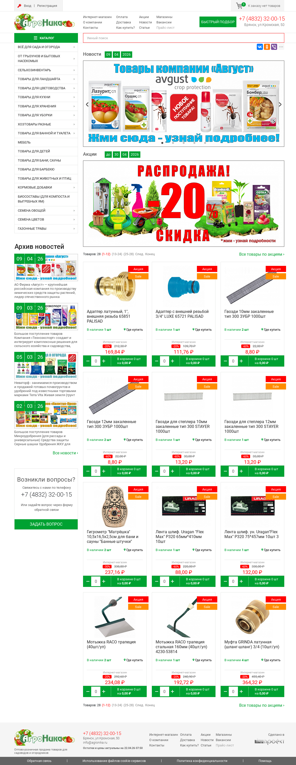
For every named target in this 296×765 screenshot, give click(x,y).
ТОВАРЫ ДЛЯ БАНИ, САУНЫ (39, 160)
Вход (27, 6)
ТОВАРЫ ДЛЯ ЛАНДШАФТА (39, 79)
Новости (145, 22)
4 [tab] (194, 143)
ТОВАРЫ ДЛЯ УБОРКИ (35, 115)
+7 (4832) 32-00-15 (262, 19)
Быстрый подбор (218, 22)
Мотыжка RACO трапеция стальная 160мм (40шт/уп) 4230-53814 (181, 647)
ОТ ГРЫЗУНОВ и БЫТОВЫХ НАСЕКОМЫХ (39, 58)
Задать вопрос (46, 524)
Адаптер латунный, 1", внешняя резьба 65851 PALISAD (108, 316)
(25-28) (129, 254)
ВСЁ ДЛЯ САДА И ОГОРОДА (39, 47)
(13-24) (117, 254)
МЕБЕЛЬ (24, 142)
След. (139, 254)
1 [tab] (162, 143)
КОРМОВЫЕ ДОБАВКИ (35, 187)
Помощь (265, 761)
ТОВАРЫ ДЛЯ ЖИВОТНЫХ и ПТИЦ (44, 178)
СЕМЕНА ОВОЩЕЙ (31, 210)
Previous (87, 104)
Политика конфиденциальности (202, 761)
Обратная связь (39, 761)
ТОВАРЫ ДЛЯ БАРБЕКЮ (36, 169)
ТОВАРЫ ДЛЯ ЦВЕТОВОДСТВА (41, 88)
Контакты (90, 28)
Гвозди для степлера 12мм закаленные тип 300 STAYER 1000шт (251, 426)
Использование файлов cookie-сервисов (114, 761)
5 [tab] (205, 143)
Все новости (64, 453)
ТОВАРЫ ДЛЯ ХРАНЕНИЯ (37, 106)
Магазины (164, 17)
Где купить (133, 329)
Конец (150, 254)
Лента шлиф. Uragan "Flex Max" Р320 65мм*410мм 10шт (180, 536)
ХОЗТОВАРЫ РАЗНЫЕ (34, 124)
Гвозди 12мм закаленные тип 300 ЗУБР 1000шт (111, 424)
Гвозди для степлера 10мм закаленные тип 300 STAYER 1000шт (183, 426)
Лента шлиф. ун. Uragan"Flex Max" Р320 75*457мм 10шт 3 (251, 534)
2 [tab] (173, 143)
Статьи (144, 28)
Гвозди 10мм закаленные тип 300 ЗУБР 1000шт (249, 314)
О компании (92, 22)
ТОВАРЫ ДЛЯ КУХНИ (34, 97)
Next (280, 104)
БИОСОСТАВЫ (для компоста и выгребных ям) (44, 199)
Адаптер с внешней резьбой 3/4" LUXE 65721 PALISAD (182, 314)
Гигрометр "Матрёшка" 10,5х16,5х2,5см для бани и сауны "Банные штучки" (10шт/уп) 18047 (112, 539)
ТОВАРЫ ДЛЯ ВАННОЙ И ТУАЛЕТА (44, 133)
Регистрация (47, 6)
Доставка (123, 22)
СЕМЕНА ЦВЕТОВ (31, 219)
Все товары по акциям (260, 254)
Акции (144, 17)
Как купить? (125, 28)
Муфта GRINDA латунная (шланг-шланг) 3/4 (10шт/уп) (251, 644)
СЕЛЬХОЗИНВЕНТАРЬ (34, 70)
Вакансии (164, 22)
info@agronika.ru (95, 742)
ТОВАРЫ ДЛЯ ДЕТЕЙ (34, 151)
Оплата (122, 17)
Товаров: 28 (92, 254)
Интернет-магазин (97, 17)
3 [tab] (184, 143)
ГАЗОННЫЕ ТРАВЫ (32, 228)
